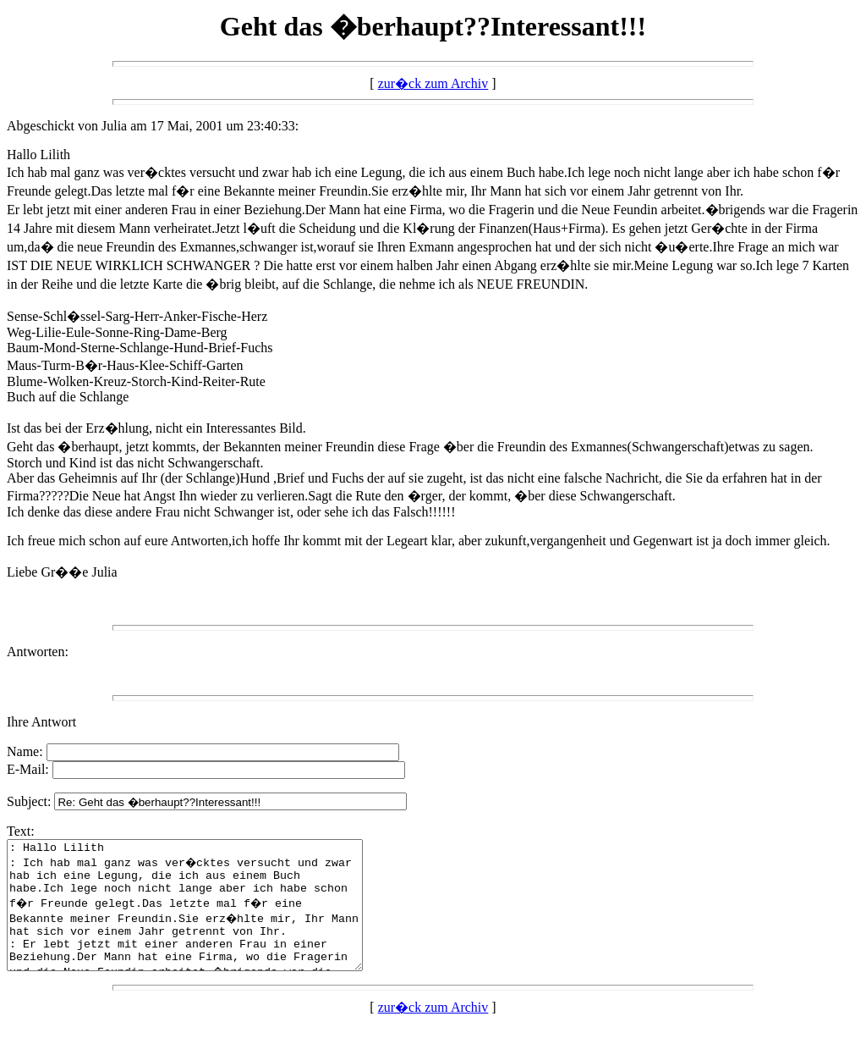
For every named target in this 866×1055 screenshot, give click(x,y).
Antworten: (38, 651)
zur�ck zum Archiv (433, 83)
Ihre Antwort (41, 722)
